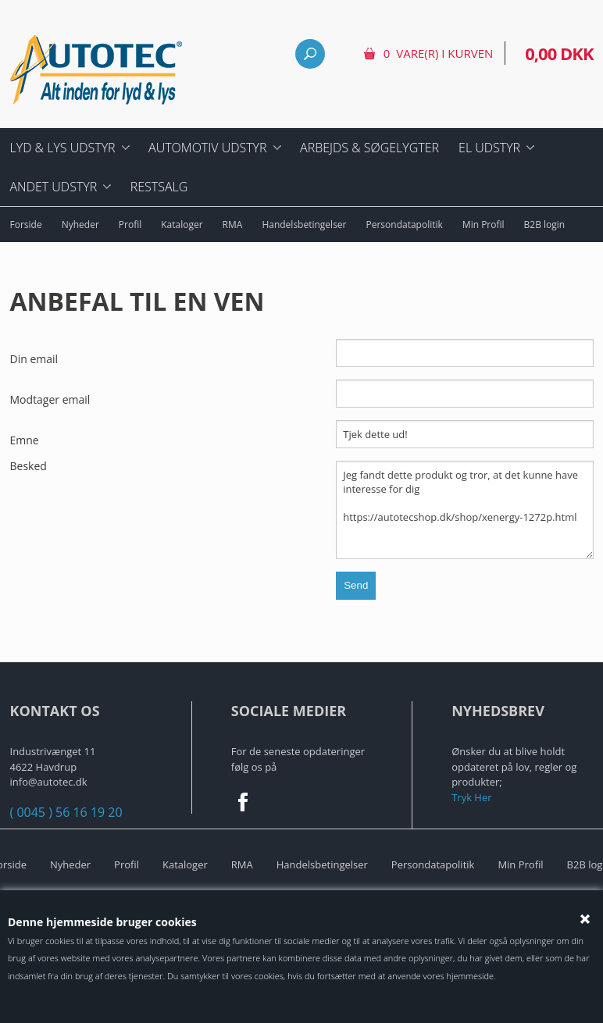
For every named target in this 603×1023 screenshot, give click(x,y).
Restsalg (159, 186)
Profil (130, 224)
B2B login (545, 224)
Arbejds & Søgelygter (369, 147)
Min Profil (483, 224)
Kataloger (181, 224)
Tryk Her (471, 797)
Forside (26, 224)
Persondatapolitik (404, 224)
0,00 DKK (559, 53)
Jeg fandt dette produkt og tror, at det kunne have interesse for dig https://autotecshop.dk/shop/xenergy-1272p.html (464, 510)
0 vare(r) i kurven (438, 53)
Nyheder (80, 224)
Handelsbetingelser (304, 224)
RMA (233, 224)
